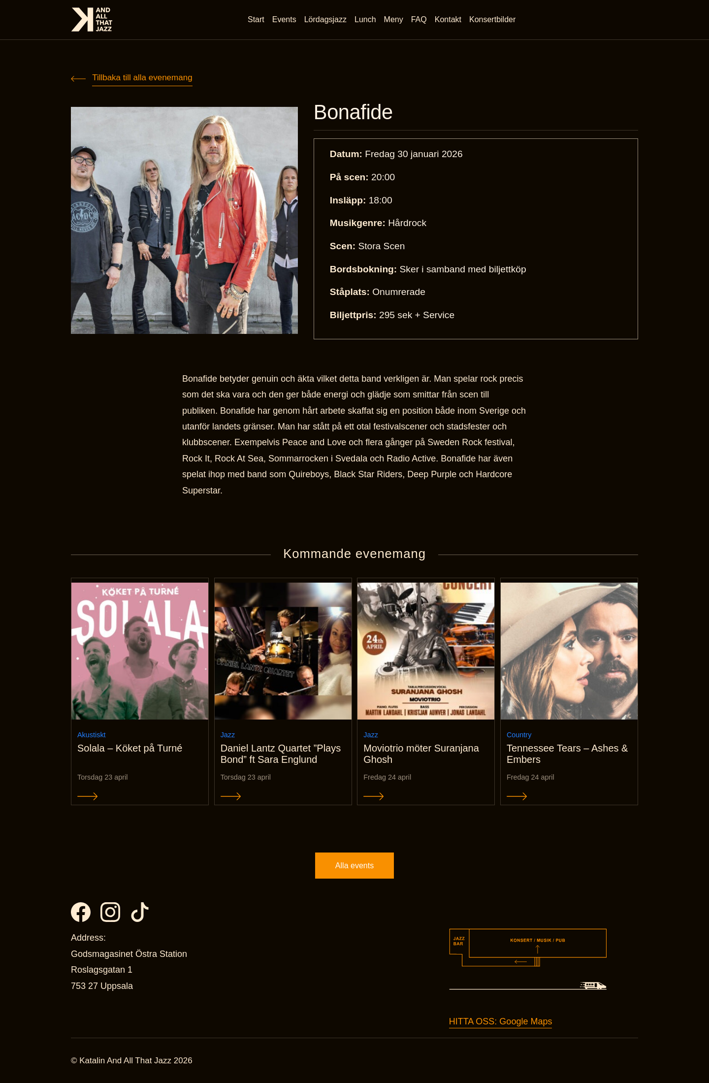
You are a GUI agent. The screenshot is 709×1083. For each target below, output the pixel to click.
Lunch (365, 19)
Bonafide (353, 112)
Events (284, 19)
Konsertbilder (492, 19)
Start (256, 19)
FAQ (419, 19)
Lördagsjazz (325, 19)
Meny (393, 19)
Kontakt (448, 19)
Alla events (354, 865)
